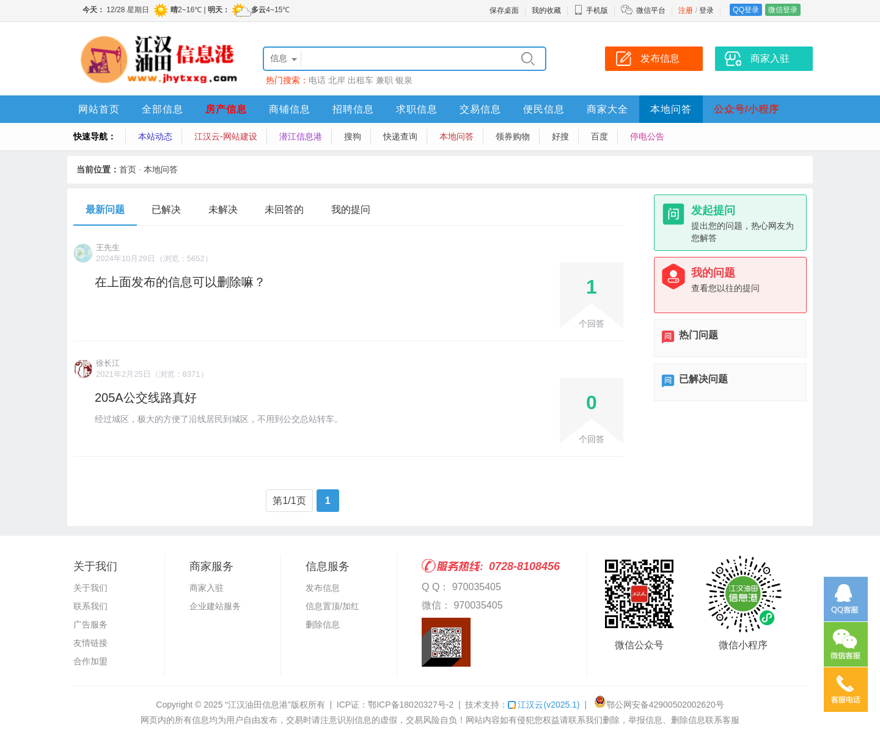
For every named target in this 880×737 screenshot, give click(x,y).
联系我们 (90, 606)
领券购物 (513, 136)
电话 (317, 80)
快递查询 (400, 136)
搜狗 (352, 136)
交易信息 (480, 109)
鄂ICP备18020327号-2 (410, 704)
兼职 (384, 80)
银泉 (404, 80)
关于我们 (90, 588)
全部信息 (162, 109)
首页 (127, 169)
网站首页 (99, 109)
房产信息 (226, 109)
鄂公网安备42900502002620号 (659, 704)
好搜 (560, 136)
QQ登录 (746, 10)
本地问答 (671, 109)
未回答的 (284, 209)
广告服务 (90, 624)
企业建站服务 (215, 606)
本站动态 (155, 136)
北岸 (336, 80)
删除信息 (323, 624)
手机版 (591, 10)
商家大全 (607, 109)
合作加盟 (90, 661)
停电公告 (647, 136)
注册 (685, 10)
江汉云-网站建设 (225, 136)
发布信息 (323, 588)
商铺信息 (289, 109)
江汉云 (543, 704)
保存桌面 (504, 10)
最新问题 (105, 209)
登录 (706, 10)
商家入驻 (206, 588)
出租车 (360, 80)
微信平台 (651, 10)
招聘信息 (353, 109)
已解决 (166, 209)
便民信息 (544, 109)
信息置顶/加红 (332, 606)
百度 (599, 136)
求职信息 (417, 109)
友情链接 (90, 643)
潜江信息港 (300, 136)
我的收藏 (546, 10)
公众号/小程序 (746, 109)
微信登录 (783, 10)
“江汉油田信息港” (257, 704)
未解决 (223, 209)
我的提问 (350, 209)
